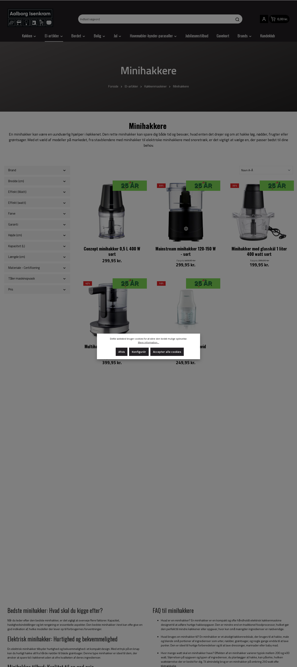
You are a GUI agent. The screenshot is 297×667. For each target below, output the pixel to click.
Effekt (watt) (37, 202)
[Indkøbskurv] (279, 19)
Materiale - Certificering (37, 267)
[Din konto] (264, 19)
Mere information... (148, 342)
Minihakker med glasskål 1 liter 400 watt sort (259, 251)
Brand (37, 170)
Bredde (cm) (37, 181)
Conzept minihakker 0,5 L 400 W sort (112, 251)
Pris (37, 289)
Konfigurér (139, 351)
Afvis (121, 351)
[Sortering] (266, 170)
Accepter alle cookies (167, 351)
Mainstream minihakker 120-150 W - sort (186, 251)
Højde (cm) (37, 235)
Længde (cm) (37, 256)
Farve (37, 213)
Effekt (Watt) (37, 191)
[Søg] (237, 19)
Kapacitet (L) (37, 246)
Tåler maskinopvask (37, 278)
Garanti (37, 224)
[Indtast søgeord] (155, 19)
